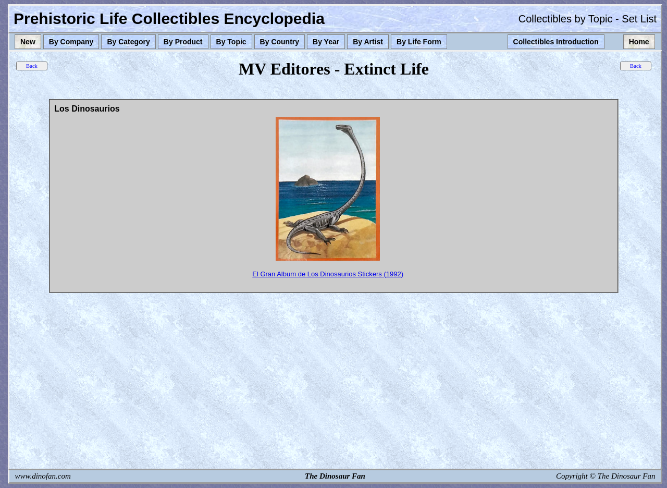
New (27, 42)
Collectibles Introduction (556, 42)
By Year (326, 42)
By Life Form (419, 42)
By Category (128, 42)
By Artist (368, 42)
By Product (183, 42)
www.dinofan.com (43, 476)
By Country (279, 42)
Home (639, 42)
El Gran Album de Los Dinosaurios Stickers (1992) (327, 274)
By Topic (231, 42)
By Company (71, 42)
